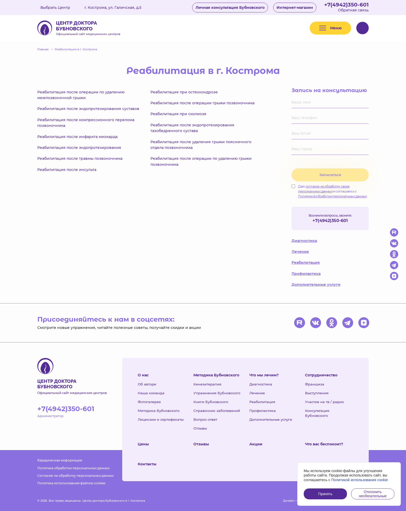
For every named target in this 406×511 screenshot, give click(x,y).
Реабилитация (306, 262)
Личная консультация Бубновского (230, 7)
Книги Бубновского (210, 402)
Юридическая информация (59, 460)
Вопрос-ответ (205, 419)
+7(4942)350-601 (346, 4)
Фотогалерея (149, 402)
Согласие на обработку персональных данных (75, 476)
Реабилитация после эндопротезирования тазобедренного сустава (192, 128)
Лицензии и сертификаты (161, 419)
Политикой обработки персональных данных (332, 196)
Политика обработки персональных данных (73, 468)
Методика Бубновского (158, 411)
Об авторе (147, 384)
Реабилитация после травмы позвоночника (79, 158)
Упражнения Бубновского (216, 393)
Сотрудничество (321, 375)
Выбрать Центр (59, 7)
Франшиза (314, 384)
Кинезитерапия (207, 384)
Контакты (147, 464)
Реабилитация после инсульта (66, 169)
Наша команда (151, 393)
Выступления (317, 393)
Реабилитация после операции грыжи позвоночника (202, 103)
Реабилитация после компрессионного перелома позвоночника (85, 123)
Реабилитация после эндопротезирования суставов (88, 108)
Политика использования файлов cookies (71, 483)
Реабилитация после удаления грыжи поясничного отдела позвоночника (200, 145)
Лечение (300, 251)
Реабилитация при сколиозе (178, 114)
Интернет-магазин (295, 7)
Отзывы (200, 428)
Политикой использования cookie (359, 480)
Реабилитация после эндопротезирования (79, 147)
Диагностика (304, 240)
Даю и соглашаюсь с (329, 191)
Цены (143, 444)
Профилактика (306, 273)
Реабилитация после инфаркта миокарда (77, 136)
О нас (143, 375)
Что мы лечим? (264, 375)
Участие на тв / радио (324, 402)
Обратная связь (353, 10)
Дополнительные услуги (316, 284)
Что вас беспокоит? (324, 444)
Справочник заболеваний (216, 411)
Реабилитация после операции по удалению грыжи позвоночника (201, 161)
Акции (255, 444)
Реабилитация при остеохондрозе (184, 92)
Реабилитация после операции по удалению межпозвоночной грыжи (81, 95)
